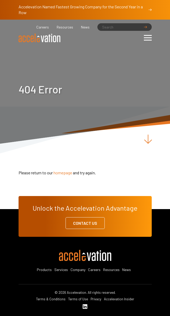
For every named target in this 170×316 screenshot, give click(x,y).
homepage (63, 172)
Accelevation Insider (119, 299)
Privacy (96, 299)
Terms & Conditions (51, 299)
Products (44, 269)
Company (78, 269)
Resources (65, 27)
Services (61, 269)
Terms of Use (78, 299)
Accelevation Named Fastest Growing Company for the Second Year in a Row (85, 9)
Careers (42, 27)
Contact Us (85, 223)
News (85, 27)
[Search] (124, 27)
